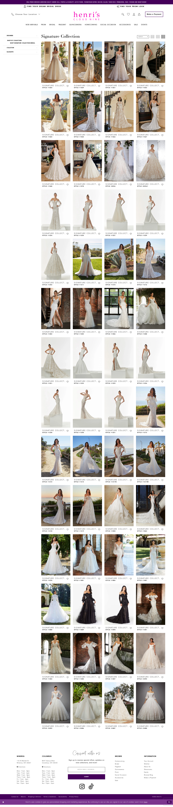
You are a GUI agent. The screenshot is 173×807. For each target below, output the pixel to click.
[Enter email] (86, 771)
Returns (23, 799)
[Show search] (123, 14)
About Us (147, 767)
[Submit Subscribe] (86, 779)
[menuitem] (26, 14)
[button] (134, 14)
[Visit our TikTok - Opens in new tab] (91, 788)
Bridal (117, 765)
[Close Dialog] (3, 804)
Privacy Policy (73, 799)
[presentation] (55, 62)
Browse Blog (148, 776)
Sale (116, 781)
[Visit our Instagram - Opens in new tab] (82, 788)
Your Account (148, 762)
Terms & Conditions (49, 799)
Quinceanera (119, 770)
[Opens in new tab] (21, 768)
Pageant (118, 767)
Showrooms (148, 770)
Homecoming (119, 762)
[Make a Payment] (154, 14)
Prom (117, 773)
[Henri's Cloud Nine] (86, 16)
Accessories (119, 778)
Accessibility (63, 799)
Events (146, 773)
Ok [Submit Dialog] (169, 804)
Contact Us (15, 799)
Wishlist (146, 765)
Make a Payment (150, 778)
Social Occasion (120, 776)
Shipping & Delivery (34, 799)
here (145, 804)
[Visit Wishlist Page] (128, 14)
